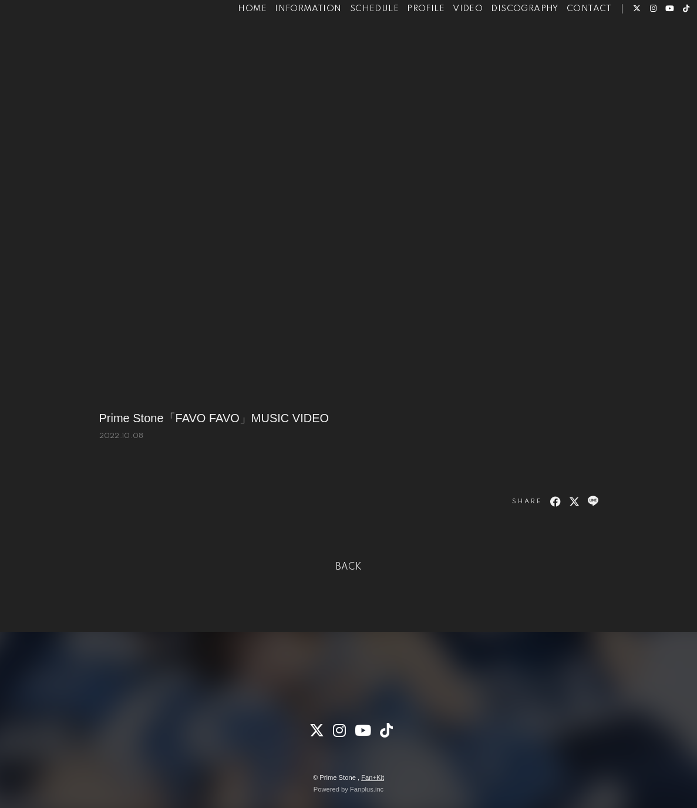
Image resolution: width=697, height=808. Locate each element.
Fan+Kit (372, 777)
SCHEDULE (354, 46)
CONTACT (569, 46)
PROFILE (406, 46)
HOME (232, 46)
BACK (348, 567)
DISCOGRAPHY (504, 46)
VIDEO (448, 46)
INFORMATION (288, 46)
